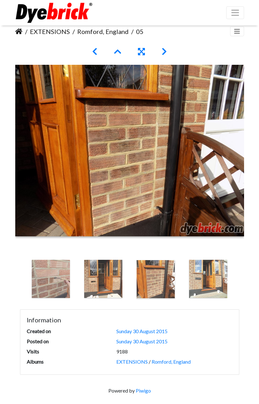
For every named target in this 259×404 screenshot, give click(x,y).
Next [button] (239, 280)
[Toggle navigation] (237, 31)
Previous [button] (20, 280)
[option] (51, 279)
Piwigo (143, 390)
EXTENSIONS (50, 31)
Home (19, 31)
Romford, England (103, 31)
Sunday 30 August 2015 (141, 331)
